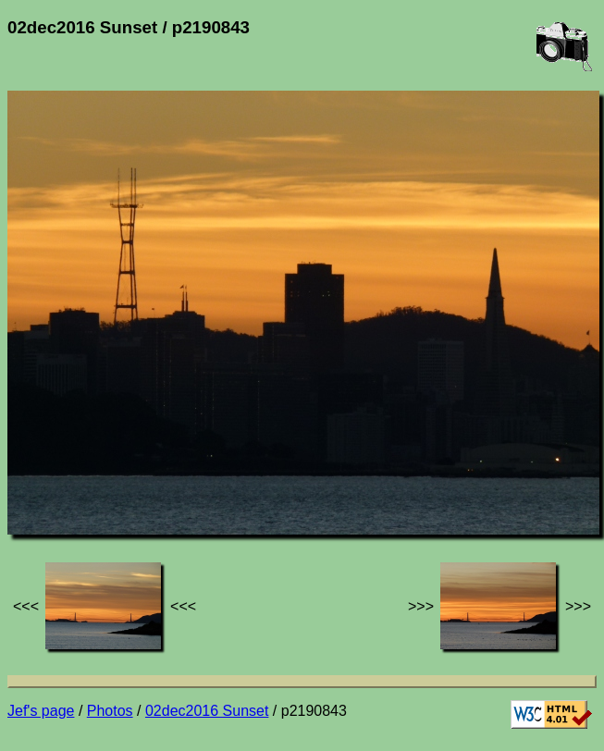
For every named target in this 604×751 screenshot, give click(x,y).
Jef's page (40, 711)
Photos (110, 711)
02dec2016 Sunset (206, 711)
